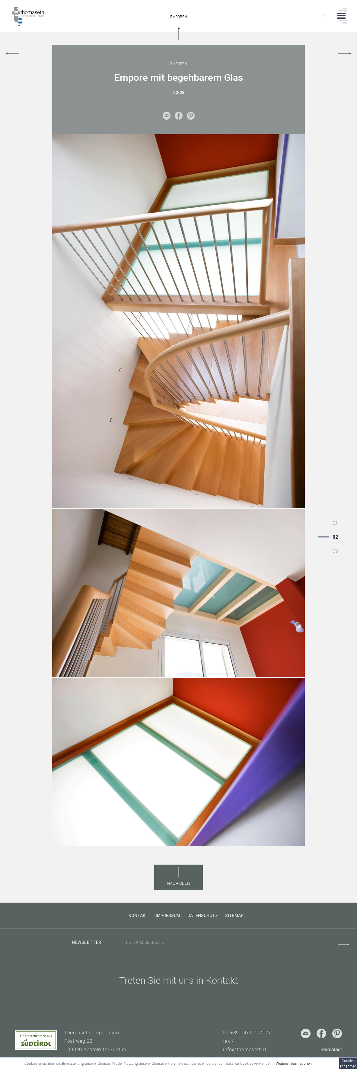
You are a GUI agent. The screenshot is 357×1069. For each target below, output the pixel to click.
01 (335, 523)
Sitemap (234, 915)
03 (335, 550)
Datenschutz (202, 915)
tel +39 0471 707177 (247, 1032)
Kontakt (138, 915)
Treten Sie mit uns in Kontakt (178, 980)
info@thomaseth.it (244, 1049)
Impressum (168, 915)
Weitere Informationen (294, 1063)
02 (335, 536)
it (324, 16)
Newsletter (86, 942)
